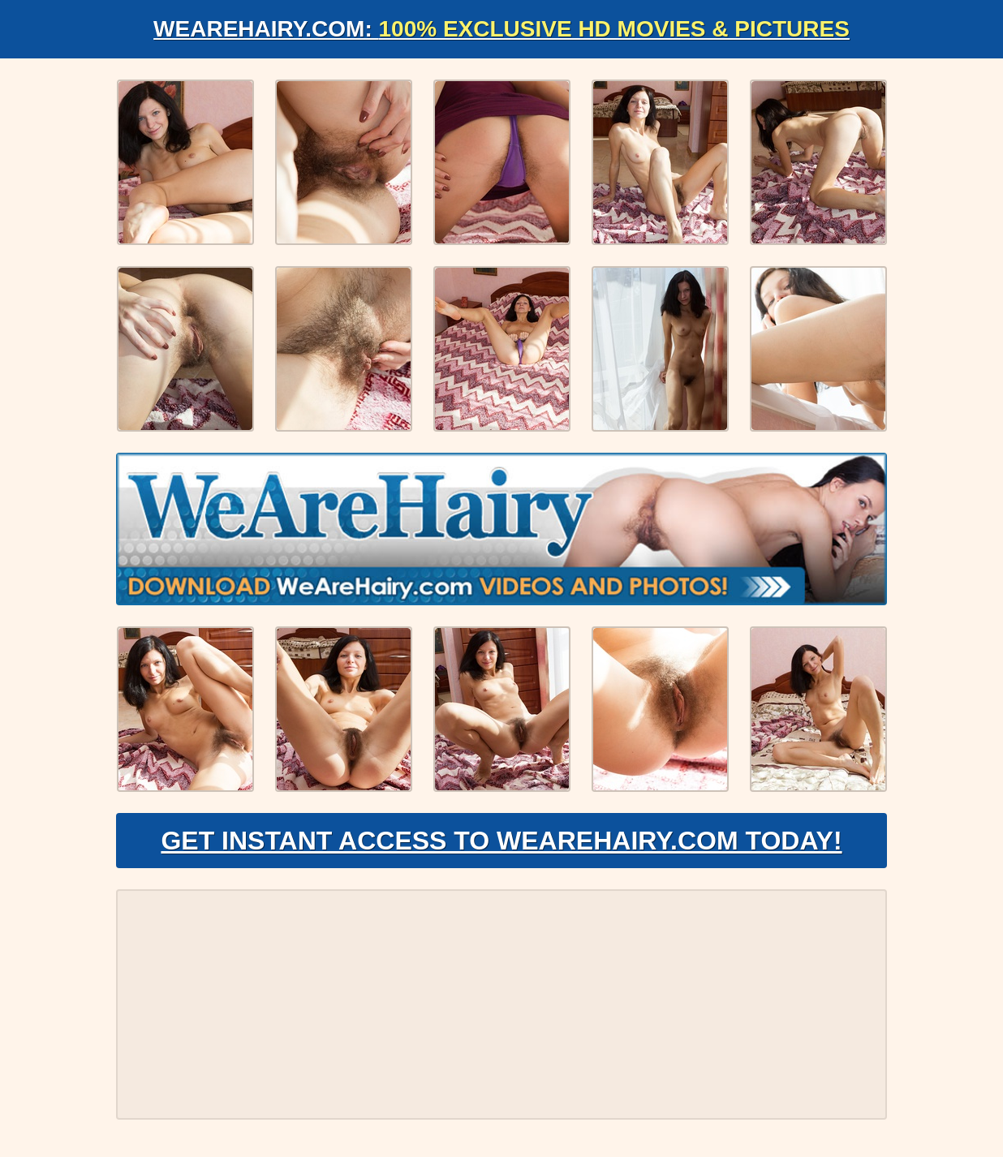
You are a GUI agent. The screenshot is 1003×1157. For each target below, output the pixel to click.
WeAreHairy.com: (501, 28)
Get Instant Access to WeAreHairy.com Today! (501, 840)
